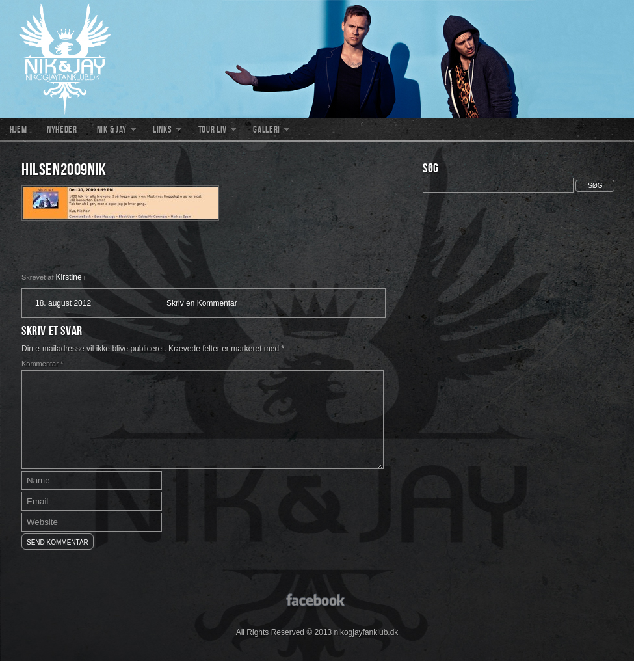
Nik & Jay (112, 131)
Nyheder (62, 131)
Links (162, 131)
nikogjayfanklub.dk (317, 59)
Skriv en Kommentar (201, 303)
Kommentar (42, 364)
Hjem (18, 131)
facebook (317, 599)
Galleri (266, 131)
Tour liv (213, 131)
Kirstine (69, 277)
